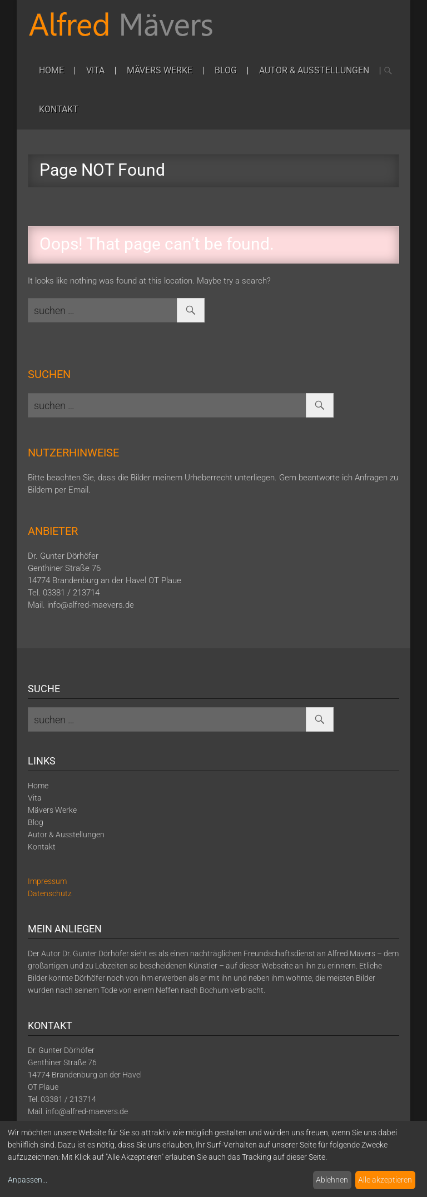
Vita (95, 70)
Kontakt (58, 109)
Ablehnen (332, 1179)
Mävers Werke (159, 70)
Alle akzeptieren (385, 1179)
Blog (226, 70)
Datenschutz (50, 893)
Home (51, 70)
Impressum (47, 881)
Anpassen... (27, 1179)
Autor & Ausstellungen (314, 70)
